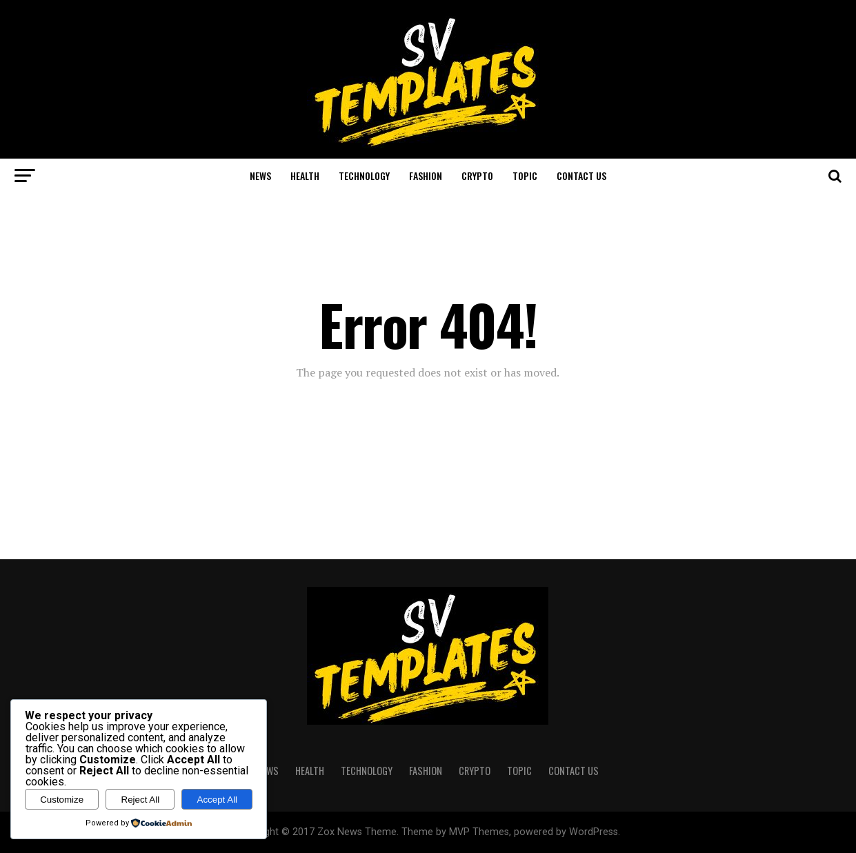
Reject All (140, 799)
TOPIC (524, 175)
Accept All (217, 799)
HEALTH (304, 175)
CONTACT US (581, 175)
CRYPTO (477, 175)
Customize (61, 799)
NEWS (260, 175)
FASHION (425, 175)
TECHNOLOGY (364, 175)
